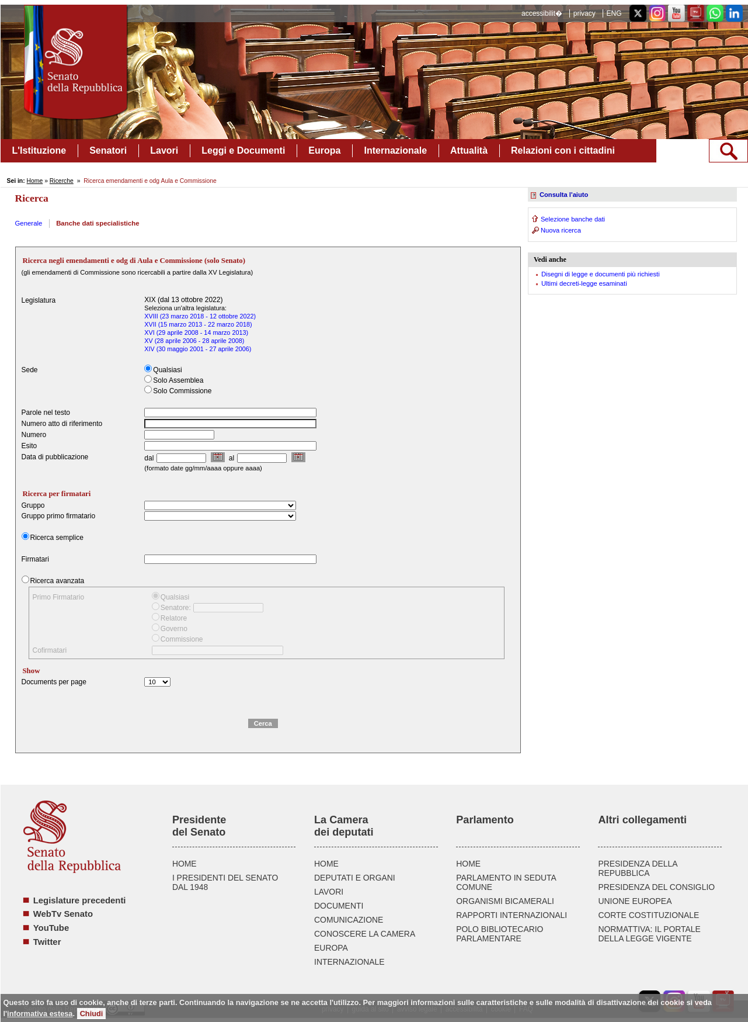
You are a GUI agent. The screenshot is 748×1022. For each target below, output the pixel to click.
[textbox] (230, 423)
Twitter (47, 942)
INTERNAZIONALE (349, 961)
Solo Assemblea (178, 380)
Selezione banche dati (573, 219)
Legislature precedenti (79, 900)
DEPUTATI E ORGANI (354, 877)
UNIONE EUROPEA (635, 901)
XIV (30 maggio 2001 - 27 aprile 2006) (197, 348)
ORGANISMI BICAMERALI (505, 901)
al (231, 458)
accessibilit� (541, 13)
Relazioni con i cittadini (563, 150)
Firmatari (35, 559)
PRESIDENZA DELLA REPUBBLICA (637, 868)
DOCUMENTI (338, 905)
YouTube (51, 928)
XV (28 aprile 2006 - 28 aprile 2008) (194, 340)
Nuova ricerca (561, 230)
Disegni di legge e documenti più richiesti (600, 274)
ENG (613, 13)
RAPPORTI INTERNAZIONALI (511, 915)
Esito (29, 446)
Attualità (469, 150)
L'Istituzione (39, 150)
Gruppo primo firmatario (59, 516)
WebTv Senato (63, 914)
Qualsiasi (167, 370)
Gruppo (33, 505)
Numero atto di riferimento (62, 424)
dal (149, 458)
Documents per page (54, 682)
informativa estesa (39, 1013)
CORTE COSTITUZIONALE (648, 915)
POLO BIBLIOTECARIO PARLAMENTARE (499, 933)
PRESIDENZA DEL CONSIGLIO (656, 887)
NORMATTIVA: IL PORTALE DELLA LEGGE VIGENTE (649, 933)
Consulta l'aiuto (564, 194)
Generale (29, 223)
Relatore (174, 618)
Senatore (175, 608)
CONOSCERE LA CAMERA (364, 933)
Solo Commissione (182, 391)
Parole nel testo (46, 412)
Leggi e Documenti (243, 150)
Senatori (108, 150)
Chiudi (91, 1013)
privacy (584, 13)
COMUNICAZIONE (348, 919)
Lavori (164, 150)
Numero (34, 435)
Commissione (182, 639)
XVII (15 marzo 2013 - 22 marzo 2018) (198, 324)
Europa (324, 150)
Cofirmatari (50, 650)
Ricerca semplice (57, 537)
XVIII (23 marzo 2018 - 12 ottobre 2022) (200, 316)
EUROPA (331, 947)
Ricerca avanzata (57, 581)
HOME (184, 863)
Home (35, 181)
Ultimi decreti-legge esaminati (584, 283)
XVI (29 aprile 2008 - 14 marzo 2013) (196, 332)
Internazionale (395, 150)
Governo (174, 629)
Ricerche (62, 181)
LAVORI (328, 891)
